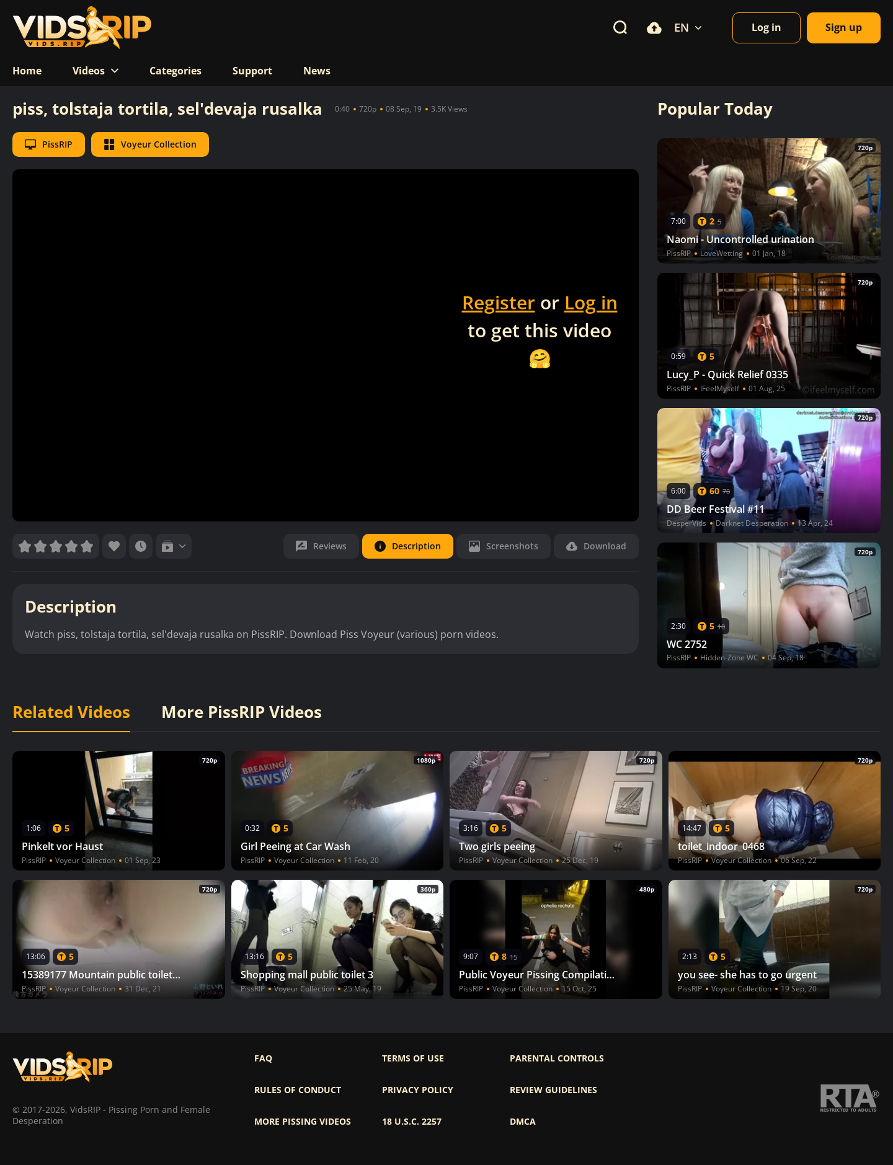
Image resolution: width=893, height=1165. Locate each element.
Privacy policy (417, 1090)
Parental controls (557, 1058)
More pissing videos (302, 1121)
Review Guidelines (553, 1090)
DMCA (523, 1121)
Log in (591, 302)
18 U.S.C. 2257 (412, 1121)
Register (498, 302)
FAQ (263, 1058)
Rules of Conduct (297, 1090)
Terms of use (413, 1058)
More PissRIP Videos (241, 712)
